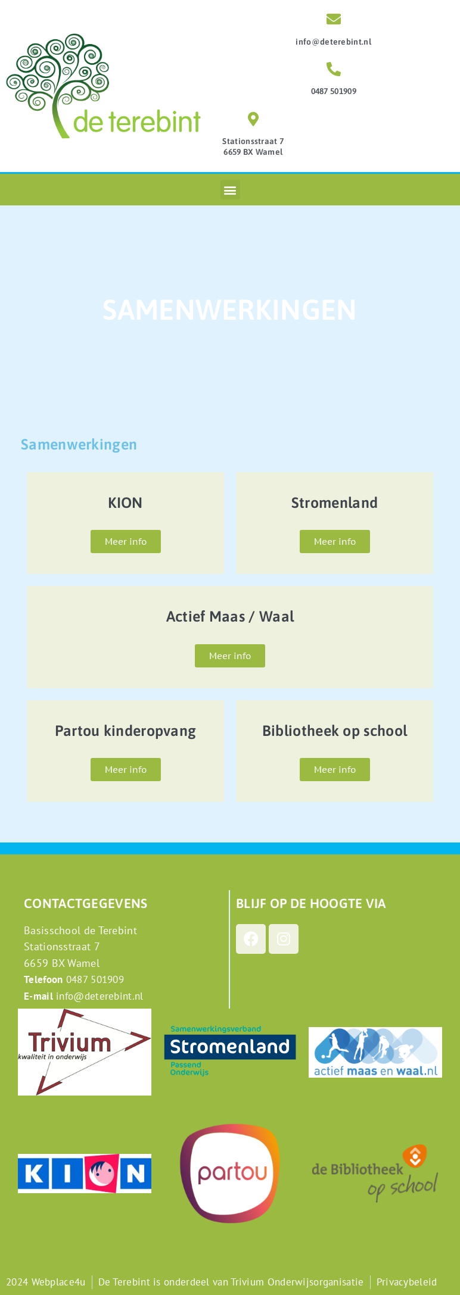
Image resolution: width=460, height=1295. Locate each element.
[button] (230, 189)
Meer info (126, 541)
